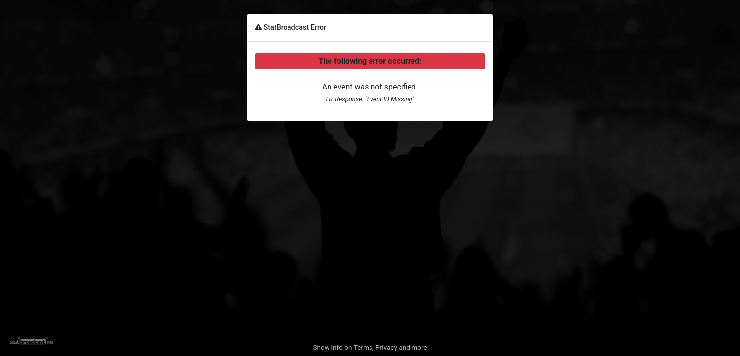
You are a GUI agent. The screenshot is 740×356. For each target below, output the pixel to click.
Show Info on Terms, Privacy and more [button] (370, 347)
